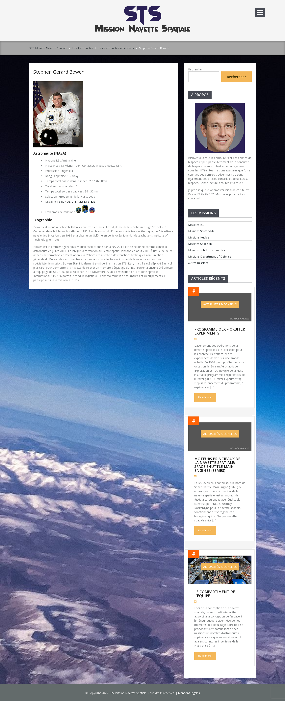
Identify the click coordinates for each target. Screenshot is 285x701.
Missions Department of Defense (209, 256)
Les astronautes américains (116, 48)
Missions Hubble (198, 237)
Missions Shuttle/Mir (201, 231)
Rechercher (195, 69)
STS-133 (89, 202)
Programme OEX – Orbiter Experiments (219, 331)
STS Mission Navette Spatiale (48, 48)
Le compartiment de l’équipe (214, 593)
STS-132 (77, 202)
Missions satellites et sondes (206, 250)
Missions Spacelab (200, 244)
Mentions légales (189, 693)
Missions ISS (196, 225)
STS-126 (64, 202)
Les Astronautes (82, 48)
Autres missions (198, 263)
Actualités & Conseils (220, 304)
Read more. (205, 397)
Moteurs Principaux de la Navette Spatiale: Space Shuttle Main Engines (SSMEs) (217, 464)
